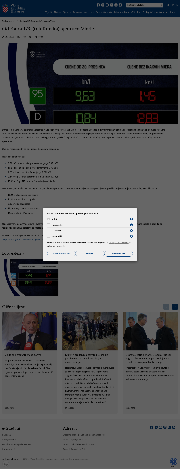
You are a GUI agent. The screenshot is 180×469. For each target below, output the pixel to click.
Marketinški (56, 236)
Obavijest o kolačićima (119, 243)
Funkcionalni (56, 225)
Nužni (54, 219)
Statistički (56, 230)
